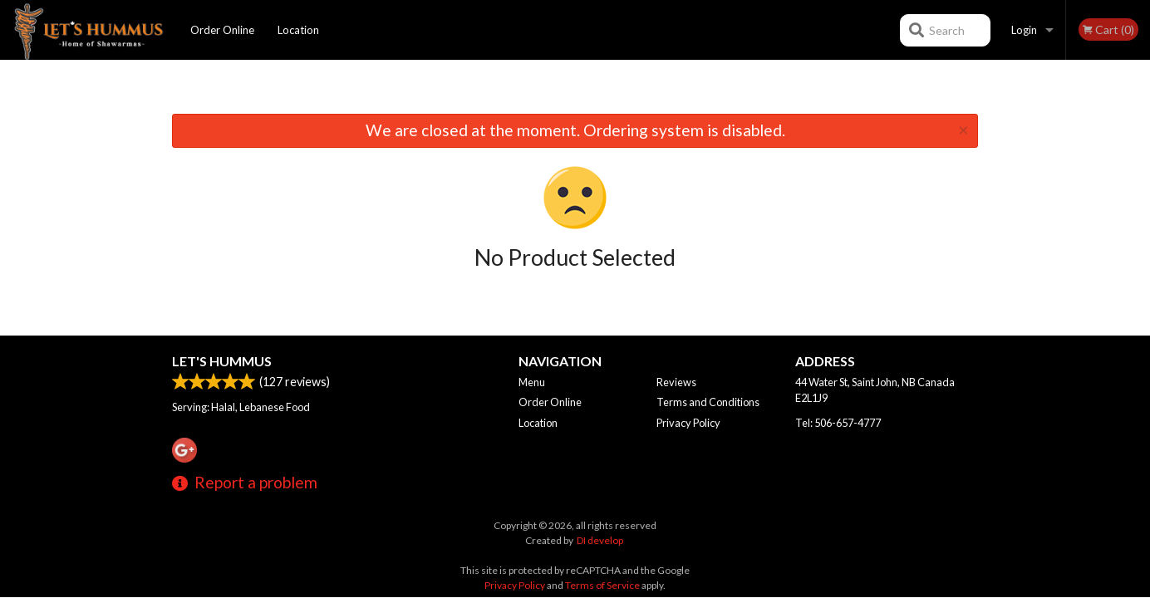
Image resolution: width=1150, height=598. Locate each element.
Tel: (838, 422)
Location (298, 30)
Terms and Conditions (707, 402)
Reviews (676, 382)
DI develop (600, 540)
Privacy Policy (688, 422)
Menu (531, 382)
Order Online (222, 30)
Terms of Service (602, 585)
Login (1024, 30)
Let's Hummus (222, 361)
